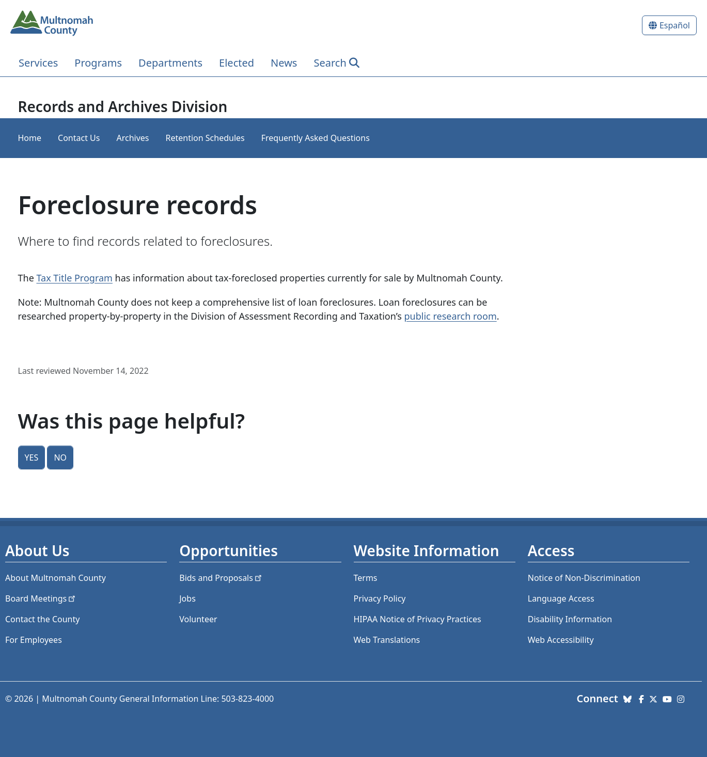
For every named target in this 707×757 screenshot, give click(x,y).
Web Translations (387, 639)
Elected (236, 63)
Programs (98, 63)
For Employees (33, 639)
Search (329, 63)
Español (674, 25)
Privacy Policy (380, 598)
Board (41, 598)
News (284, 63)
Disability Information (570, 619)
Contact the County (42, 619)
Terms (366, 577)
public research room (450, 316)
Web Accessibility (561, 639)
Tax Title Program (74, 278)
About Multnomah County (55, 577)
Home (30, 138)
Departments (170, 63)
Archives (132, 138)
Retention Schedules (204, 138)
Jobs (187, 598)
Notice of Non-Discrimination (584, 577)
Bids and (221, 577)
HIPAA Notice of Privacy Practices (417, 619)
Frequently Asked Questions (315, 138)
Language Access (561, 598)
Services (38, 63)
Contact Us (79, 138)
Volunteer (198, 619)
